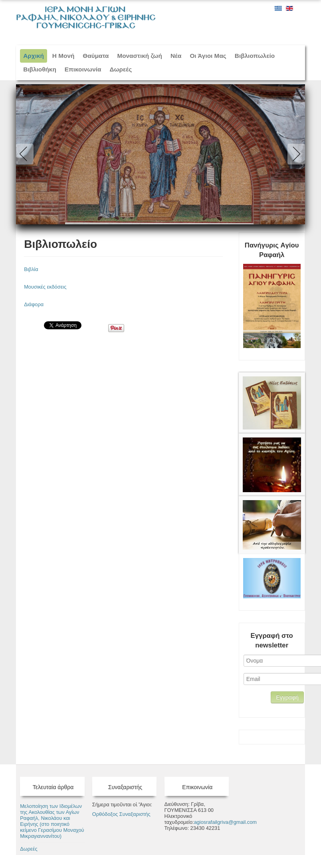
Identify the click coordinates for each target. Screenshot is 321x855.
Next (294, 154)
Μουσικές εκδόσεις (45, 287)
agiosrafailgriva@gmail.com (225, 822)
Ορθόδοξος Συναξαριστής (121, 814)
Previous (26, 154)
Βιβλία (31, 269)
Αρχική (33, 55)
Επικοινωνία (83, 69)
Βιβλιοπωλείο (60, 244)
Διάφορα (34, 304)
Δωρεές (121, 69)
